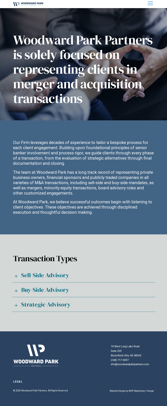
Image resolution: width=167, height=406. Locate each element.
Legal (18, 381)
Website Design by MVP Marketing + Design (132, 391)
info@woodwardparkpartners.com (130, 364)
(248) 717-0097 (120, 360)
